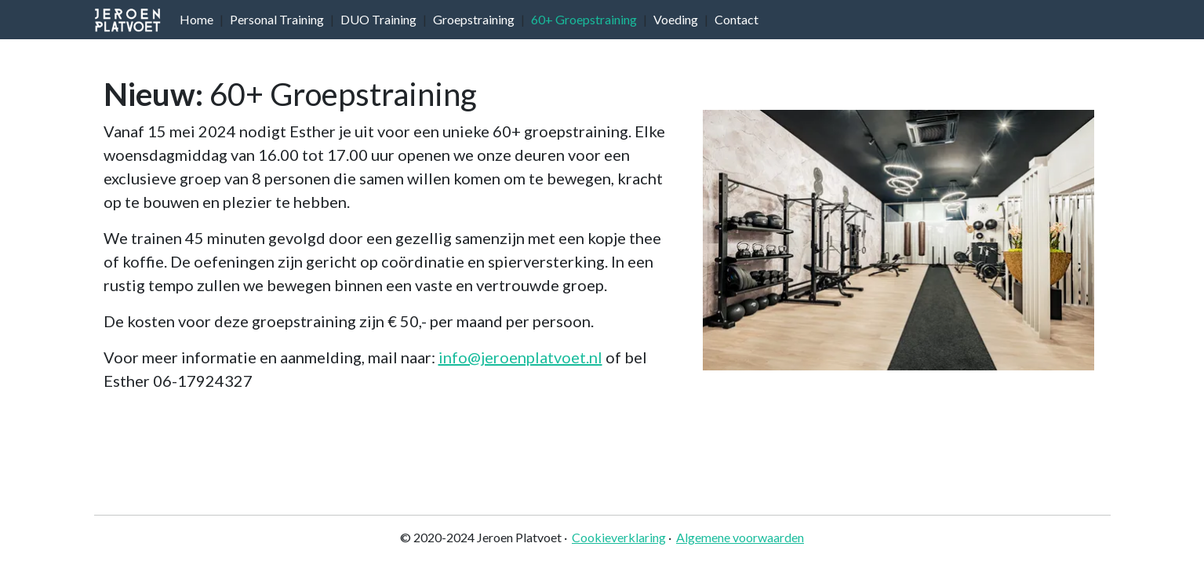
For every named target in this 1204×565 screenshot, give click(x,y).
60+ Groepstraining (584, 19)
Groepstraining (474, 19)
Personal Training (277, 19)
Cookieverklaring (619, 537)
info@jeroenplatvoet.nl (520, 357)
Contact (736, 19)
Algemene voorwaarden (740, 537)
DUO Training (378, 19)
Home (196, 19)
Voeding (675, 19)
